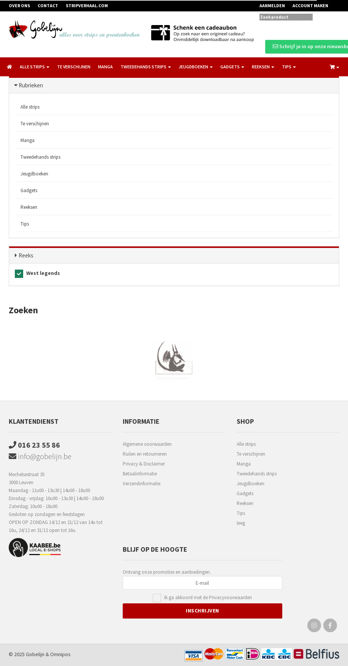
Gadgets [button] (232, 66)
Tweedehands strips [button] (145, 66)
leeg (241, 523)
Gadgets (29, 190)
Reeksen (29, 207)
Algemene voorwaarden (147, 444)
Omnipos (60, 654)
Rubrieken (31, 85)
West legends (37, 274)
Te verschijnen (73, 66)
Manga (105, 66)
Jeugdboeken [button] (196, 66)
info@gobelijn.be (40, 456)
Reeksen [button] (263, 66)
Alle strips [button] (34, 66)
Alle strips (30, 107)
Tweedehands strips (40, 157)
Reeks (26, 255)
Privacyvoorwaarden (230, 597)
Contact (48, 5)
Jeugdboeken (34, 173)
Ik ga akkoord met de (208, 597)
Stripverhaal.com (87, 5)
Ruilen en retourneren (145, 454)
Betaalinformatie (140, 473)
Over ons (19, 5)
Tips (25, 224)
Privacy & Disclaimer (144, 464)
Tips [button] (289, 66)
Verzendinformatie (141, 483)
